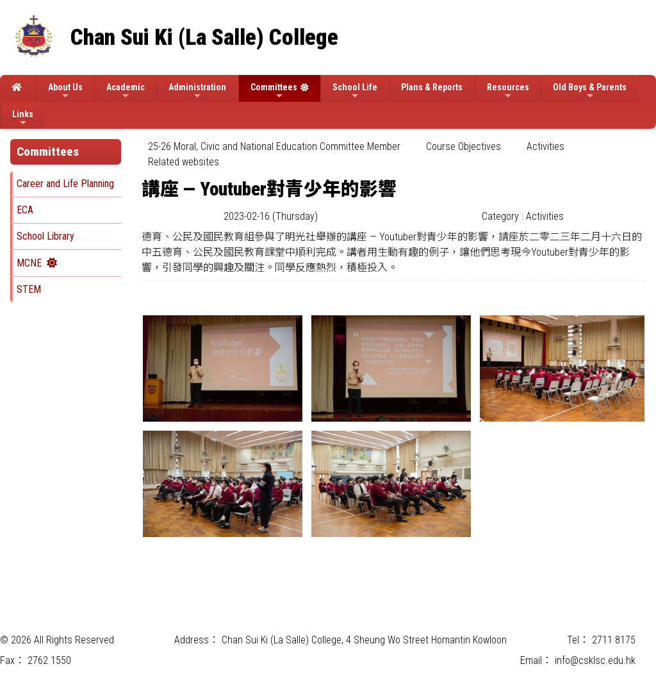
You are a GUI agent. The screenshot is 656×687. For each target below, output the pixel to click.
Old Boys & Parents (590, 91)
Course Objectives (463, 146)
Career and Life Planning (65, 184)
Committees (273, 91)
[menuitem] (274, 146)
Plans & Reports (432, 87)
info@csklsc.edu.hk (595, 660)
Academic (125, 91)
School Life (354, 91)
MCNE (29, 263)
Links (22, 118)
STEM (29, 289)
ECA (25, 210)
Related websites (183, 162)
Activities (545, 146)
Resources (508, 91)
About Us (65, 91)
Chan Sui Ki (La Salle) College (204, 37)
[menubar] (394, 154)
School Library (45, 236)
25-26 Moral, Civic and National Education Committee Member (274, 146)
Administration (197, 91)
